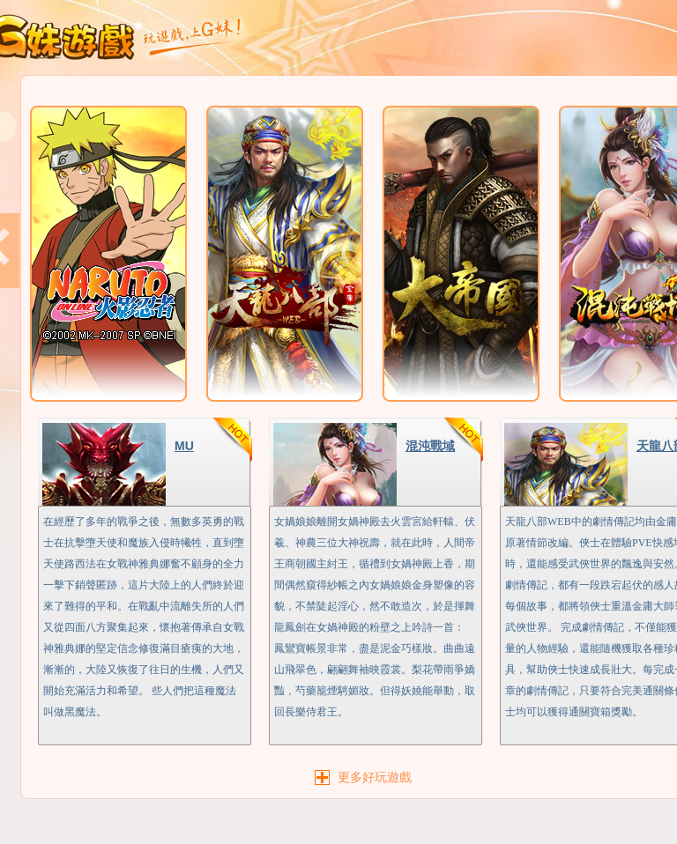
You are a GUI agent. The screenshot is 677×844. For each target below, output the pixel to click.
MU (184, 446)
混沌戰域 (430, 446)
